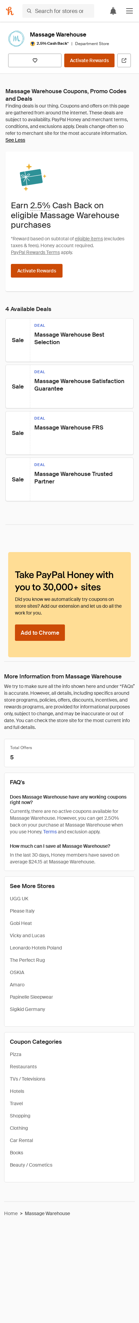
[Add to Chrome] (40, 632)
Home (11, 1213)
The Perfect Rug (27, 960)
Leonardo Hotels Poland (36, 948)
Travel (16, 1103)
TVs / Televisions (27, 1079)
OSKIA (17, 972)
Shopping (20, 1116)
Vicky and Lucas (27, 935)
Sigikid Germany (27, 1009)
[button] (129, 11)
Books (16, 1153)
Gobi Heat (21, 923)
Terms (50, 832)
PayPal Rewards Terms (35, 252)
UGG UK (19, 899)
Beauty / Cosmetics (31, 1165)
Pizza (15, 1054)
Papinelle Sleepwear (31, 997)
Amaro (17, 985)
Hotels (17, 1091)
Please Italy (22, 911)
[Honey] (9, 10)
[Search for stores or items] (58, 11)
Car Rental (21, 1140)
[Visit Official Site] (124, 60)
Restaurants (23, 1067)
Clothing (19, 1128)
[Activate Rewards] (89, 60)
